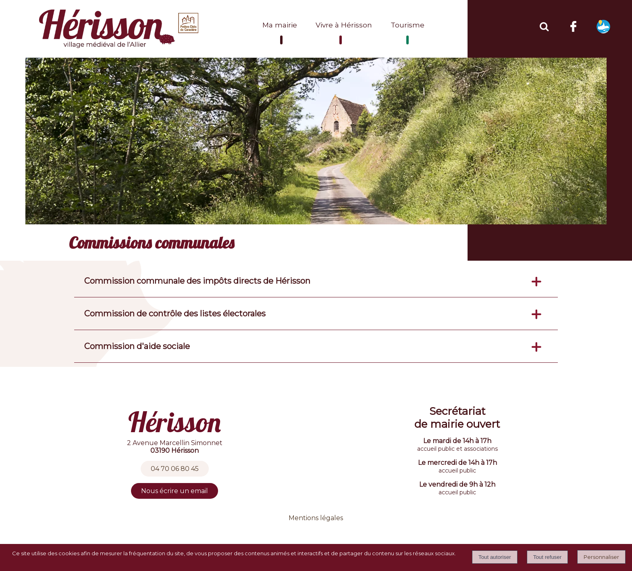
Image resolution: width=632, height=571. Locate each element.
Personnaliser (601, 557)
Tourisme (407, 25)
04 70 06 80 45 (175, 469)
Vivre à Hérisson (344, 25)
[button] (544, 25)
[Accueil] (119, 28)
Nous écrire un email (174, 491)
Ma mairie (279, 25)
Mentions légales (316, 518)
